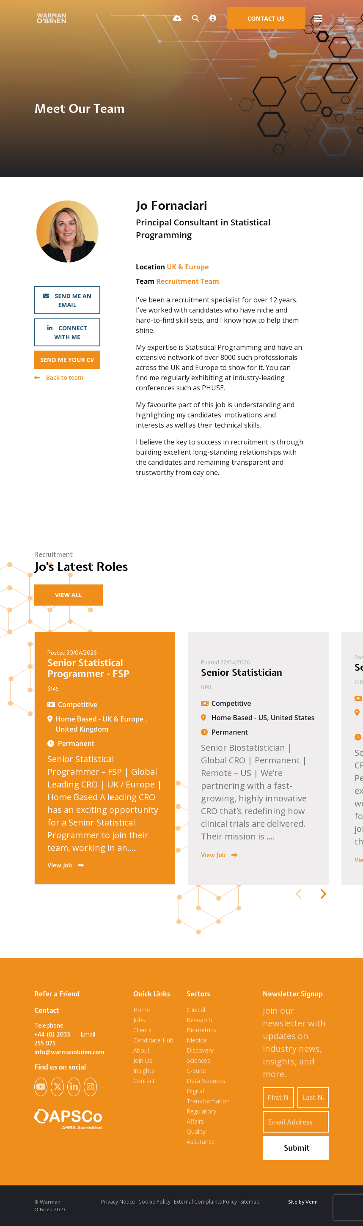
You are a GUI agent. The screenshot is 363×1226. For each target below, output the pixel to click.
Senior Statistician (241, 672)
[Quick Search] (195, 18)
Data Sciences (206, 1081)
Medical (197, 1040)
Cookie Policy (154, 1201)
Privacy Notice (118, 1201)
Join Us (142, 1060)
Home (141, 1010)
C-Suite (196, 1071)
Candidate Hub (153, 1040)
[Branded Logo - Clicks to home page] (53, 18)
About (141, 1050)
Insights (143, 1071)
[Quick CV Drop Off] (177, 18)
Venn (311, 1202)
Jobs (139, 1020)
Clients (142, 1030)
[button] (323, 894)
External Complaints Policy (205, 1201)
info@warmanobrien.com (69, 1052)
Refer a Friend (57, 993)
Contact (144, 1081)
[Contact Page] (266, 18)
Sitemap (250, 1201)
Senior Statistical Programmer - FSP (88, 668)
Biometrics (201, 1030)
